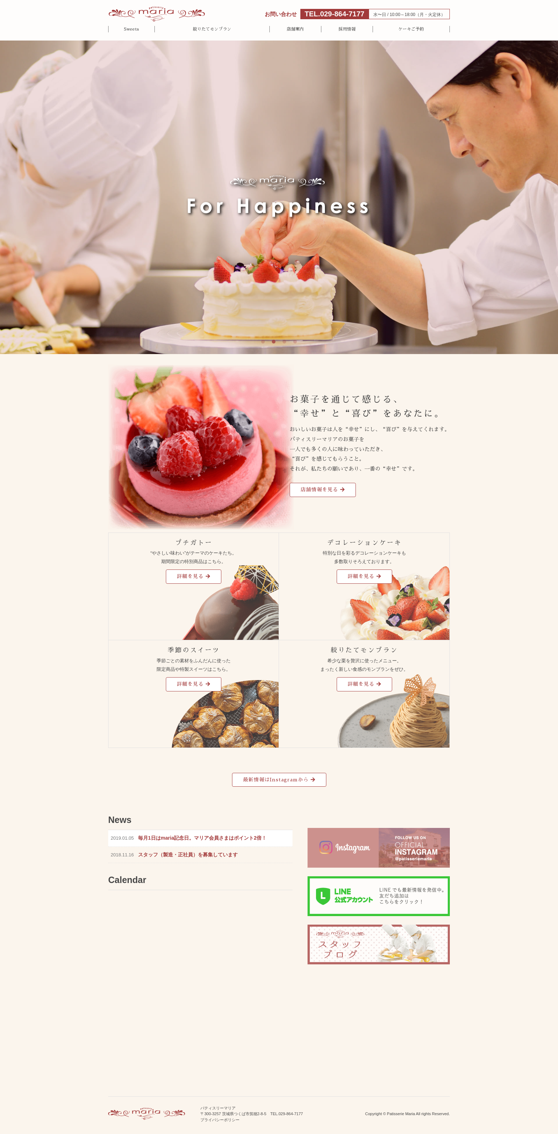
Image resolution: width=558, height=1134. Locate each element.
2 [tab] (273, 342)
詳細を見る (190, 576)
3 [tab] (284, 342)
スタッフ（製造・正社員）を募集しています (188, 854)
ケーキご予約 (411, 29)
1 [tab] (263, 342)
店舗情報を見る (319, 489)
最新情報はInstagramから (276, 779)
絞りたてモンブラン (212, 29)
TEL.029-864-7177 (334, 14)
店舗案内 (295, 29)
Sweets (131, 29)
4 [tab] (295, 342)
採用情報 (347, 29)
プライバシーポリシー (219, 1120)
